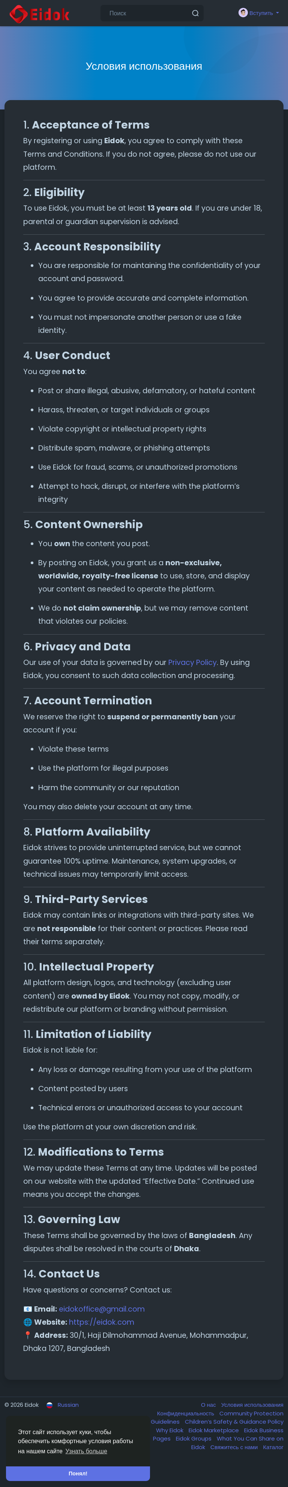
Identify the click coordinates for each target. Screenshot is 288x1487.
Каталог (273, 1447)
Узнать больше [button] (86, 1451)
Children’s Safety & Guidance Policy (234, 1422)
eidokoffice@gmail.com (102, 1309)
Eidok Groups (194, 1438)
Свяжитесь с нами (234, 1447)
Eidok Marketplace (214, 1430)
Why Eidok (170, 1430)
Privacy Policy (192, 662)
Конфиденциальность (186, 1413)
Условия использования (252, 1405)
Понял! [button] (78, 1474)
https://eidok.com (101, 1322)
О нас (209, 1405)
